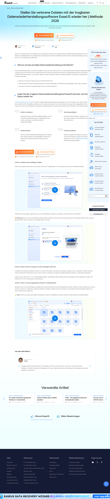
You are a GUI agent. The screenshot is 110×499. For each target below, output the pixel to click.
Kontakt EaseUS (11, 468)
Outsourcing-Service (12, 480)
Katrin (19, 47)
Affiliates (9, 474)
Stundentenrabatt (11, 477)
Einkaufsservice (98, 214)
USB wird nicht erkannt (98, 162)
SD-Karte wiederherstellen (76, 468)
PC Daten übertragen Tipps (31, 483)
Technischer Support (98, 209)
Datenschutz (52, 468)
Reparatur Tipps (28, 471)
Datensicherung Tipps (29, 474)
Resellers (9, 471)
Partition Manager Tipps (30, 477)
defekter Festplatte (83, 138)
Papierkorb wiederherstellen (96, 148)
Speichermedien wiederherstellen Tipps (34, 468)
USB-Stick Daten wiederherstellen (77, 474)
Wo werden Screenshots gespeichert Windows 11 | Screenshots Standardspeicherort (20, 399)
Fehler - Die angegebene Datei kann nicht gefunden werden (76, 399)
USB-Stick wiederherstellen (96, 135)
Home (8, 8)
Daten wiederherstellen (17, 8)
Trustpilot (94, 468)
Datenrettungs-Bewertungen (76, 465)
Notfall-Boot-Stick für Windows (77, 471)
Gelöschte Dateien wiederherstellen (97, 128)
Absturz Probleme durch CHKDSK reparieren (47, 399)
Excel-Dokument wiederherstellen (96, 189)
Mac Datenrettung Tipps (30, 465)
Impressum (10, 462)
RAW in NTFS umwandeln (96, 167)
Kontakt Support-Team (13, 483)
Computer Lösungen (74, 462)
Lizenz (51, 471)
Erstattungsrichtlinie (54, 465)
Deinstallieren (52, 462)
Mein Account (52, 477)
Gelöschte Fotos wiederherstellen (96, 175)
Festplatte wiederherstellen (96, 155)
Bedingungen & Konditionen (56, 474)
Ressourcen (28, 458)
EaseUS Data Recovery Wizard (24, 102)
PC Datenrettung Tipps (30, 462)
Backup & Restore (57, 3)
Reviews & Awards (12, 465)
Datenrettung (32, 3)
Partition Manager (44, 3)
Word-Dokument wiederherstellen (97, 182)
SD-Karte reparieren (97, 142)
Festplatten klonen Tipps (30, 480)
